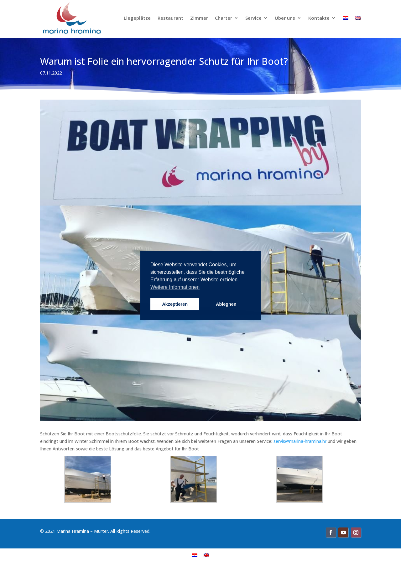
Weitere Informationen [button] (175, 287)
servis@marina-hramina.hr (299, 441)
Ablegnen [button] (226, 304)
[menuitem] (194, 555)
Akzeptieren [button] (175, 304)
